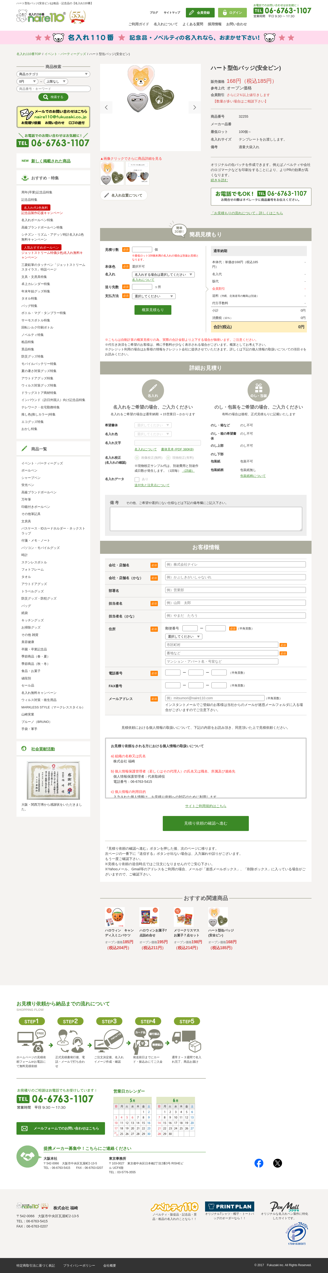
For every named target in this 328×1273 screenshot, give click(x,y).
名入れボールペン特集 (37, 220)
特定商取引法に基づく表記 (35, 1265)
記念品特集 (29, 199)
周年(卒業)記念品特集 (36, 192)
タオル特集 (29, 298)
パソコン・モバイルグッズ (40, 548)
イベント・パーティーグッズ (65, 54)
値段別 (26, 678)
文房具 (26, 521)
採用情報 (215, 24)
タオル (26, 577)
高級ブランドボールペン (39, 492)
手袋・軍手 (29, 729)
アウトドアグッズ (34, 584)
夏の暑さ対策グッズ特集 (39, 371)
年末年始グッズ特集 (35, 291)
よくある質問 (192, 24)
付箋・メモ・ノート (35, 540)
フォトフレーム (32, 569)
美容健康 (27, 642)
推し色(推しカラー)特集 (38, 414)
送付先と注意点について (152, 485)
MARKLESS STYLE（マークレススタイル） (53, 707)
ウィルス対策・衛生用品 (39, 700)
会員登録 (203, 12)
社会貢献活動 (43, 749)
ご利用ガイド (138, 24)
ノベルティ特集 (32, 335)
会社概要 (109, 1265)
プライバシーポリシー (79, 1265)
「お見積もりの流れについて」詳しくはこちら (247, 213)
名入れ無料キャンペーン (39, 693)
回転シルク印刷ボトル (37, 327)
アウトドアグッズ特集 (37, 378)
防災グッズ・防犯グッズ (39, 598)
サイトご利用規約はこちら (205, 806)
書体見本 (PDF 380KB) (177, 449)
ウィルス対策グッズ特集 (39, 385)
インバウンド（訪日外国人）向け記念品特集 (53, 400)
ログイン (235, 12)
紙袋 (24, 613)
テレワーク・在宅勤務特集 (40, 407)
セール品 (27, 685)
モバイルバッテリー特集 (39, 364)
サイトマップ (172, 12)
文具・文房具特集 (34, 277)
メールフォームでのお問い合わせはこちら (66, 1128)
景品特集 (27, 349)
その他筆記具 (31, 514)
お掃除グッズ (31, 627)
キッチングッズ (32, 620)
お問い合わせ (236, 24)
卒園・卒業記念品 (34, 649)
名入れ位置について (126, 195)
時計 (24, 555)
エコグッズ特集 (32, 422)
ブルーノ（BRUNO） (36, 722)
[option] (150, 88)
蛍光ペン (27, 485)
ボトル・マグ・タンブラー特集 (43, 313)
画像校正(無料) (148, 458)
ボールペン (29, 470)
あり (145, 479)
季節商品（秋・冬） (35, 664)
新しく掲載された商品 (51, 161)
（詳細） (188, 470)
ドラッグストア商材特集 (39, 393)
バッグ (26, 606)
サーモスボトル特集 (35, 320)
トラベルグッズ (32, 591)
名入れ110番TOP (28, 54)
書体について (153, 425)
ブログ (154, 12)
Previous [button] (106, 107)
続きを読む (219, 180)
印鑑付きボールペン (35, 507)
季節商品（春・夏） (35, 656)
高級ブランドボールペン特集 (42, 227)
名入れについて (166, 24)
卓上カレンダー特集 (35, 284)
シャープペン (31, 478)
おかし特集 (29, 429)
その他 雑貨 (29, 635)
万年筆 (26, 499)
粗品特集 (27, 342)
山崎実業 (27, 714)
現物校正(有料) (180, 458)
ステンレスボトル (34, 562)
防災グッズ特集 (32, 356)
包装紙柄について (253, 476)
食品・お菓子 (31, 671)
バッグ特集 (29, 306)
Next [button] (195, 107)
